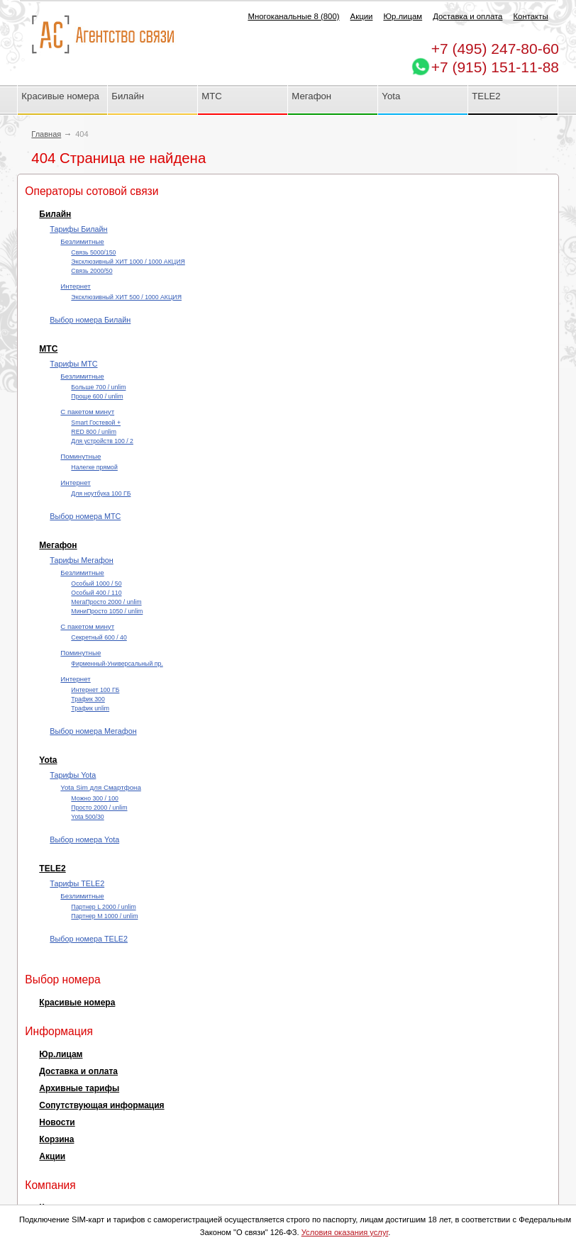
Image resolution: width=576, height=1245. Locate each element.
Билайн (127, 96)
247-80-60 (495, 48)
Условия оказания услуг (345, 1232)
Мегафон (311, 96)
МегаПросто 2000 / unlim (106, 601)
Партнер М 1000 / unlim (104, 916)
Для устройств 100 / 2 (102, 441)
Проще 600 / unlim (97, 396)
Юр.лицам (402, 16)
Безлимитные (82, 241)
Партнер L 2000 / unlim (103, 906)
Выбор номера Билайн (90, 320)
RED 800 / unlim (93, 431)
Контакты (530, 16)
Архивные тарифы (79, 1088)
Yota (391, 96)
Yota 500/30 (87, 816)
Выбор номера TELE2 (89, 938)
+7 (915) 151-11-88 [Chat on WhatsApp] (495, 67)
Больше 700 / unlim (98, 387)
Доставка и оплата (467, 16)
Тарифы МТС (73, 363)
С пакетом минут (87, 411)
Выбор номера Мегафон (93, 731)
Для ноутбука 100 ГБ (101, 493)
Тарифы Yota (73, 775)
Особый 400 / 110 (96, 592)
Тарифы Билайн (78, 229)
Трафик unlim (90, 708)
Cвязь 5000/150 (93, 252)
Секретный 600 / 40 (98, 637)
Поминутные (80, 456)
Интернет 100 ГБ (95, 689)
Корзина (56, 1139)
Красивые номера (61, 96)
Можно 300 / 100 (94, 798)
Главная (46, 134)
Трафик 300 (87, 699)
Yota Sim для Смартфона (100, 787)
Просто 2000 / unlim (99, 807)
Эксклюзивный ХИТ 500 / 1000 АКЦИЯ (126, 297)
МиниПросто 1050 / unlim (107, 611)
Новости (56, 1122)
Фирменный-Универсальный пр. (116, 663)
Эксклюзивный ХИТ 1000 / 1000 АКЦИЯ (127, 261)
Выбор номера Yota (84, 839)
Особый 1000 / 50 (96, 583)
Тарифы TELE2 (77, 883)
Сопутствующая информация (101, 1105)
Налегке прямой (94, 467)
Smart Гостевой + (96, 422)
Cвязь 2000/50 (91, 270)
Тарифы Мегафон (81, 560)
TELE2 (486, 96)
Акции (361, 16)
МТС (211, 96)
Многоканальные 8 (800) (293, 16)
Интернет (75, 286)
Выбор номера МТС (85, 516)
